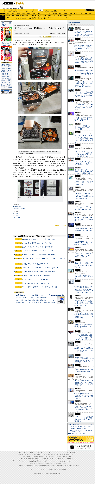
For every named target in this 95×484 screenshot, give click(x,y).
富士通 (8, 13)
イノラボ (29, 18)
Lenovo (65, 13)
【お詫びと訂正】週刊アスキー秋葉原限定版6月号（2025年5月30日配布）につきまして (80, 427)
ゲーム (63, 10)
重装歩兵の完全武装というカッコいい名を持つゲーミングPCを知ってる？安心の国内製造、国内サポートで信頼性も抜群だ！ (83, 303)
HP (86, 13)
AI (5, 10)
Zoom (81, 17)
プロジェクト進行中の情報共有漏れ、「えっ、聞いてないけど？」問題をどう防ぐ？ (83, 182)
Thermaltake (17, 206)
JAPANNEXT (34, 19)
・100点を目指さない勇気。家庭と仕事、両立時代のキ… (6, 75)
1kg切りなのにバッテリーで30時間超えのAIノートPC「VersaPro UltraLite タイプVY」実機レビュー (46, 295)
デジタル (23, 10)
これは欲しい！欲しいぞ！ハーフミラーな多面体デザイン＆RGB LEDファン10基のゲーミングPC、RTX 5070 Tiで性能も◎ (83, 84)
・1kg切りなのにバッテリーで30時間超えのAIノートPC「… (6, 66)
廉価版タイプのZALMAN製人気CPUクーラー (35, 264)
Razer (75, 13)
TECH (17, 10)
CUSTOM (17, 217)
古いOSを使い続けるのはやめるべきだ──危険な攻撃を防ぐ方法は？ (83, 276)
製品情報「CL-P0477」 (20, 208)
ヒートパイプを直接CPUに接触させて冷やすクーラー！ (39, 254)
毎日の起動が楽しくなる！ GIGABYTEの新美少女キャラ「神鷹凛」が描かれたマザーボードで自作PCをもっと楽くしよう (84, 359)
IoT (8, 10)
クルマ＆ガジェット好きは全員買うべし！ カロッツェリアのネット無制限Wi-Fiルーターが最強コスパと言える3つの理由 (84, 94)
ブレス (16, 213)
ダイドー (13, 18)
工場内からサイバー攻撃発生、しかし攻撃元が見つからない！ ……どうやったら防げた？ (84, 255)
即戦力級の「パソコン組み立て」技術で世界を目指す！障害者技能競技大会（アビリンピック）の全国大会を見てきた (83, 315)
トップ (2, 10)
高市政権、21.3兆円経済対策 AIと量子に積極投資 (31, 297)
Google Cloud (47, 460)
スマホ (51, 10)
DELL (13, 13)
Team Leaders (48, 461)
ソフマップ (39, 18)
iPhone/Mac (30, 10)
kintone (23, 17)
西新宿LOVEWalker (43, 465)
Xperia (49, 15)
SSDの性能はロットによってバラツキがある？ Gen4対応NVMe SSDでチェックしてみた (83, 163)
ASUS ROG (18, 15)
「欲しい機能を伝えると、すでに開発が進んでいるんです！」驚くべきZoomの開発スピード (83, 242)
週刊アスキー (28, 11)
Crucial (39, 15)
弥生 (24, 456)
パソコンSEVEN (44, 13)
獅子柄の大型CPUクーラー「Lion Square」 (35, 279)
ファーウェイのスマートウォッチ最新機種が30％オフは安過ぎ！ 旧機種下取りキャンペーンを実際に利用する (83, 383)
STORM (25, 460)
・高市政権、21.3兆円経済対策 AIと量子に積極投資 (6, 70)
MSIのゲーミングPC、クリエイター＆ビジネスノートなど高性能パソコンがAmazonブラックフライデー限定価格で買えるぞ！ (83, 154)
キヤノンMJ (18, 18)
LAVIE (60, 13)
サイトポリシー (31, 469)
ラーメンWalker (19, 465)
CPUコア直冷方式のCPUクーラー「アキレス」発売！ (38, 250)
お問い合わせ (57, 469)
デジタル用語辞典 (45, 463)
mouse (18, 13)
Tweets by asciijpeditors (73, 22)
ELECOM (8, 15)
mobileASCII (52, 463)
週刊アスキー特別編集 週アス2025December (6, 24)
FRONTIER (55, 13)
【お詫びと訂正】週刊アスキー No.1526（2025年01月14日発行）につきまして (81, 431)
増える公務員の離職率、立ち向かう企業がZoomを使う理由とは (83, 370)
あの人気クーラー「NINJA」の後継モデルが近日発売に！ (39, 271)
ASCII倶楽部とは (8, 87)
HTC (55, 15)
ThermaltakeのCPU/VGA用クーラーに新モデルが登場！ (39, 239)
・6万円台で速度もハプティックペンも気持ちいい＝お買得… (6, 79)
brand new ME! (70, 458)
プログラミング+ (42, 11)
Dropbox (54, 17)
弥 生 (8, 17)
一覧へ (91, 424)
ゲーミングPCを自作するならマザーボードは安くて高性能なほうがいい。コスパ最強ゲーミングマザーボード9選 (83, 349)
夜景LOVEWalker (51, 465)
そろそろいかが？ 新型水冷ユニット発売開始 (36, 275)
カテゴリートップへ (60, 225)
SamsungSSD (27, 15)
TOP (20, 452)
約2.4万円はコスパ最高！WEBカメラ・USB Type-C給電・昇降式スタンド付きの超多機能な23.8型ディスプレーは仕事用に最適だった (83, 139)
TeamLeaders (35, 11)
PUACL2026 (57, 11)
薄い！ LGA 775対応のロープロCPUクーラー (36, 283)
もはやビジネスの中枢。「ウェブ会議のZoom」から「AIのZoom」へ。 (83, 230)
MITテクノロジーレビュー (61, 463)
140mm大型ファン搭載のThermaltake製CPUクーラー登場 (39, 287)
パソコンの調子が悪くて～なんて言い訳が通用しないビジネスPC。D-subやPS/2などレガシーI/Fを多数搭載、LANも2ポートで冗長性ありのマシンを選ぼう (83, 289)
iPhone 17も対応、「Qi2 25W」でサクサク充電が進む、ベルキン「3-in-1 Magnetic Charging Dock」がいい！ (83, 409)
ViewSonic (65, 15)
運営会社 (51, 469)
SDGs (48, 11)
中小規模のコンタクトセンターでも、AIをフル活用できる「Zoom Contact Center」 (83, 219)
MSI (49, 13)
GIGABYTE (24, 15)
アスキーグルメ (22, 11)
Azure (29, 17)
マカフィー (8, 18)
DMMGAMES (24, 19)
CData (60, 17)
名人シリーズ (30, 460)
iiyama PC (40, 454)
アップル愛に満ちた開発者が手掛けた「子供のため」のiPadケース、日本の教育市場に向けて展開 (83, 72)
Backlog (65, 17)
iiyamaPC (23, 13)
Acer (39, 13)
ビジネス (13, 10)
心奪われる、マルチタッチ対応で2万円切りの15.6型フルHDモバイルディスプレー (83, 326)
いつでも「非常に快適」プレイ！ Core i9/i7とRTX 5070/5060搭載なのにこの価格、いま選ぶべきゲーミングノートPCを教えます (83, 337)
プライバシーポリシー (42, 469)
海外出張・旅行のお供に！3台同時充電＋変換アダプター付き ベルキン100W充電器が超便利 (83, 171)
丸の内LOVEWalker (67, 465)
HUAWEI (44, 15)
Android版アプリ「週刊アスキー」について (79, 433)
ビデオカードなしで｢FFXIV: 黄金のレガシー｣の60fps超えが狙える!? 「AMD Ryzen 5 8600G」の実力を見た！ (83, 419)
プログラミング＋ (55, 461)
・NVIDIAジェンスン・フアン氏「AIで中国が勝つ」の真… (6, 84)
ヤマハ (75, 17)
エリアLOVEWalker (27, 465)
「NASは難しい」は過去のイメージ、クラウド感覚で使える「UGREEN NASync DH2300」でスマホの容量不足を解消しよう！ (83, 196)
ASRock (34, 15)
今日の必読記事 (32, 463)
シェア (29, 36)
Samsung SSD (13, 460)
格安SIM (9, 11)
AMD (13, 15)
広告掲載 (64, 469)
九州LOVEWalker (59, 465)
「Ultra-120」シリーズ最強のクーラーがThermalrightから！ (40, 268)
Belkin (70, 15)
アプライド (91, 13)
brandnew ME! (44, 19)
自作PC (19, 3)
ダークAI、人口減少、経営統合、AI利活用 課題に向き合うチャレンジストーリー (83, 119)
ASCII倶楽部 (90, 10)
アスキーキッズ (4, 11)
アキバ (47, 10)
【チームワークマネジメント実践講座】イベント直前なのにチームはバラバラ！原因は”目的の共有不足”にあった (83, 265)
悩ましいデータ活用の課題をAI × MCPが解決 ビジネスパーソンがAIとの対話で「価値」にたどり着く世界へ (84, 396)
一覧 (41, 36)
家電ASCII (15, 11)
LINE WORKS (34, 17)
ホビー (35, 10)
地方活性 (52, 11)
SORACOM (53, 460)
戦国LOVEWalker (75, 465)
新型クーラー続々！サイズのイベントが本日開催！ (37, 247)
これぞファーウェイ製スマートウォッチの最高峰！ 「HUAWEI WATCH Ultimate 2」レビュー (83, 208)
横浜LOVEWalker (34, 465)
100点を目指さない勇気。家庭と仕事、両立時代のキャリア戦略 (35, 300)
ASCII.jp (7, 3)
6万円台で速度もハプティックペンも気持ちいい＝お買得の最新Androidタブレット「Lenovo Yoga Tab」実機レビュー (51, 302)
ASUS (81, 13)
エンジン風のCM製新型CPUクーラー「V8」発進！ (37, 243)
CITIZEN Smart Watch (32, 458)
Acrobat (18, 17)
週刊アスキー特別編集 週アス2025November (6, 44)
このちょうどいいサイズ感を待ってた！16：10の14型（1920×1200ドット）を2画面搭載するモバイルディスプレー (83, 33)
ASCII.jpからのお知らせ (74, 424)
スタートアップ (57, 10)
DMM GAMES (24, 458)
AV (44, 10)
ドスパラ (29, 13)
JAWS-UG (32, 456)
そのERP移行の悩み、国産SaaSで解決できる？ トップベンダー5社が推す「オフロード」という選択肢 (83, 107)
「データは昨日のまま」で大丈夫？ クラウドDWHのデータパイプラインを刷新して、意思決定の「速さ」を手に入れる (83, 60)
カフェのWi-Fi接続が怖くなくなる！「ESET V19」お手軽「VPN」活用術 (83, 127)
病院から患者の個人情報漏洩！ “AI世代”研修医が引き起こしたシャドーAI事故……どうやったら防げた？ (83, 48)
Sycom (34, 13)
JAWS (13, 17)
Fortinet (70, 17)
